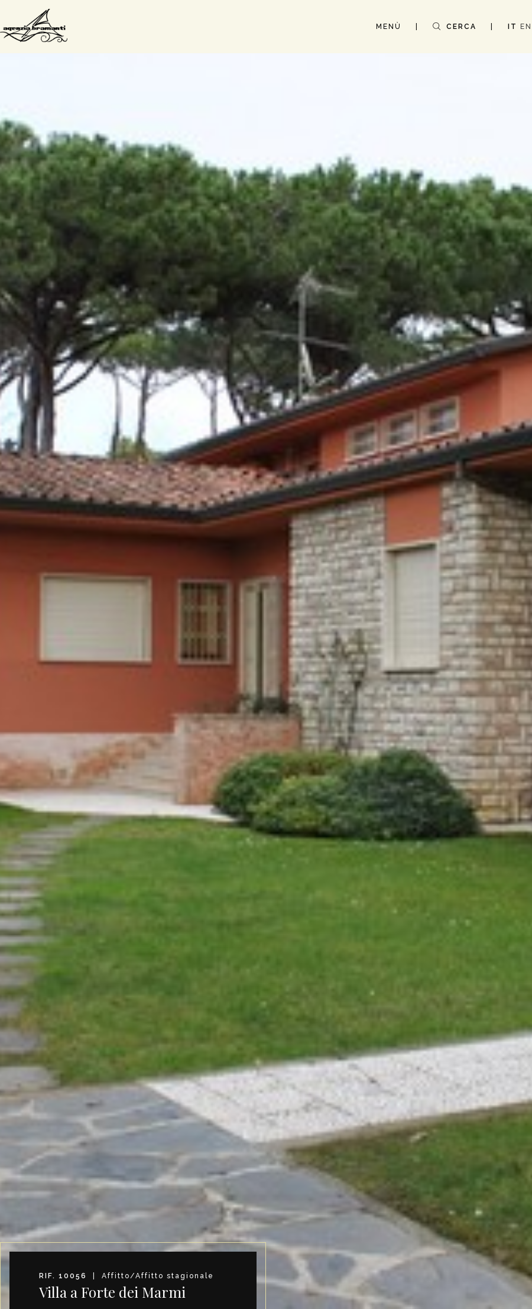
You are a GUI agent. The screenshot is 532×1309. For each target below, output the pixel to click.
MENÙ (388, 26)
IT (512, 26)
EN (526, 26)
